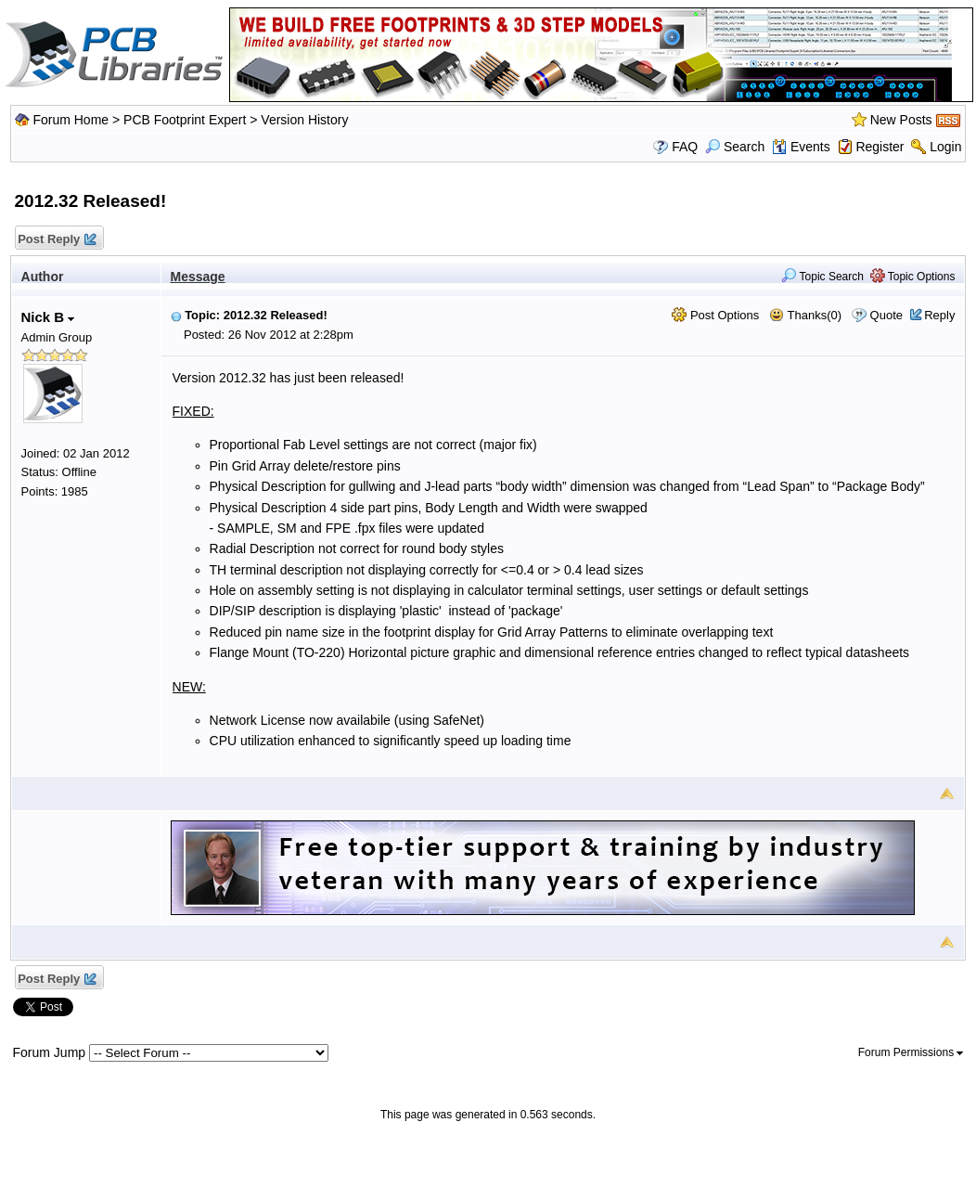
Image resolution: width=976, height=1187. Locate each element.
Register (879, 146)
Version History (304, 119)
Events (801, 146)
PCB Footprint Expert (184, 119)
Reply (939, 315)
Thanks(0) (805, 315)
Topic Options (913, 276)
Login (945, 146)
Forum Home (70, 119)
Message (198, 276)
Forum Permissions (911, 1052)
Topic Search (822, 276)
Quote (886, 315)
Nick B (48, 317)
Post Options (715, 315)
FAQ (685, 146)
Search (734, 146)
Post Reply (56, 240)
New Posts (901, 119)
